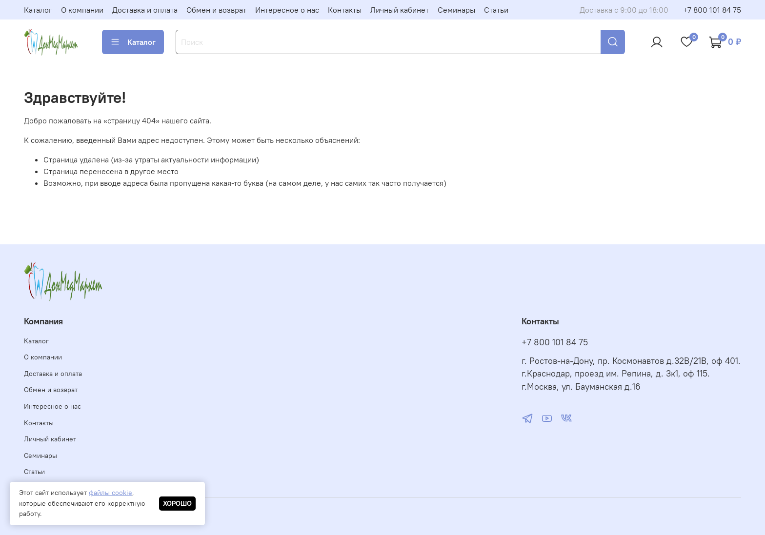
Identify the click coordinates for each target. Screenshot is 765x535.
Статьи (496, 10)
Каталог (38, 10)
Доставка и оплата (145, 10)
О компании (82, 10)
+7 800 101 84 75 (712, 10)
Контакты (345, 10)
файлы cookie (110, 492)
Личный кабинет (399, 10)
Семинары (456, 10)
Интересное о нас (287, 10)
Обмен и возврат (216, 10)
